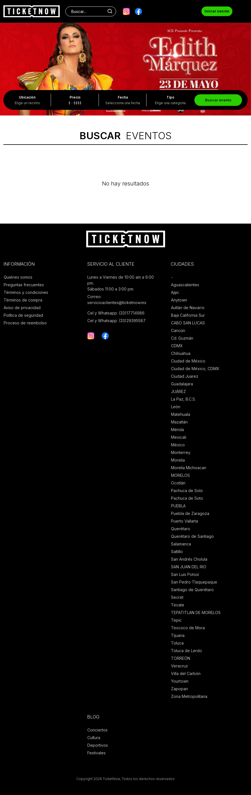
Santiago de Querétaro (192, 589)
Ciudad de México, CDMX (195, 368)
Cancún (178, 330)
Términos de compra (23, 300)
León (175, 406)
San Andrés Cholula (189, 559)
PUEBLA (178, 505)
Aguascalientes (185, 284)
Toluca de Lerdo (186, 650)
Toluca (177, 643)
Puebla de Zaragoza (190, 513)
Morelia (178, 460)
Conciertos (97, 730)
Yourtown (179, 681)
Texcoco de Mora (188, 627)
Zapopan (179, 688)
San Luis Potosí (185, 574)
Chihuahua (180, 353)
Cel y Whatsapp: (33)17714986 (116, 313)
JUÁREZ (178, 391)
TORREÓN (180, 658)
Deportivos (97, 745)
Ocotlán (178, 483)
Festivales (96, 752)
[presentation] (8, 59)
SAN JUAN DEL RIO (188, 566)
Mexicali (178, 437)
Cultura (93, 737)
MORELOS (180, 475)
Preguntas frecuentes (24, 284)
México (178, 444)
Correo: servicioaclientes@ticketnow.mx (116, 299)
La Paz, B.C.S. (183, 399)
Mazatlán (179, 422)
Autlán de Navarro (188, 307)
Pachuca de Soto (187, 498)
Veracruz (179, 665)
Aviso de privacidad (22, 307)
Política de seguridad (23, 315)
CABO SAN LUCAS (188, 322)
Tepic (176, 620)
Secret (177, 597)
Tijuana (178, 635)
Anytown (179, 300)
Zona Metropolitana (189, 696)
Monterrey (180, 452)
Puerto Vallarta (184, 521)
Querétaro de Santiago (192, 536)
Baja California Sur (188, 315)
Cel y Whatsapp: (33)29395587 (116, 320)
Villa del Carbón (186, 673)
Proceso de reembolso (25, 322)
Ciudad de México (188, 361)
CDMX (177, 345)
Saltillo (177, 551)
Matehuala (180, 414)
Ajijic (175, 292)
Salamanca (181, 543)
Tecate (177, 604)
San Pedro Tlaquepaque (194, 582)
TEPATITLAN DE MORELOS (196, 612)
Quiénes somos (18, 277)
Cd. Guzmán (182, 338)
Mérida (177, 429)
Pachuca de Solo (187, 490)
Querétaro (180, 528)
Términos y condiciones (26, 292)
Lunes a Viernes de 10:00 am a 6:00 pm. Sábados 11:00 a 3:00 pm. (120, 283)
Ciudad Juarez (184, 376)
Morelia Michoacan (188, 467)
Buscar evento (218, 100)
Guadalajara (182, 383)
